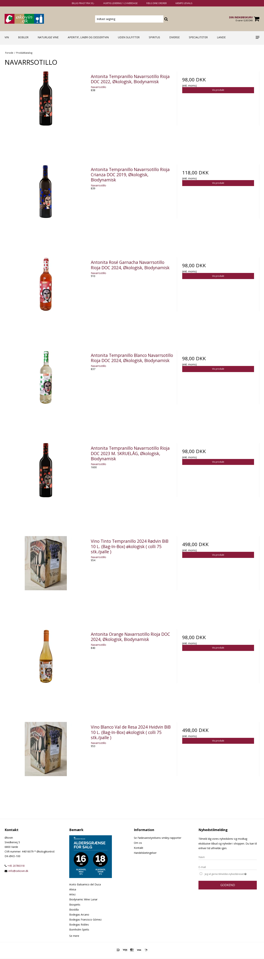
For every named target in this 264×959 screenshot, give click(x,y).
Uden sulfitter (129, 37)
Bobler (23, 37)
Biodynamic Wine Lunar (83, 899)
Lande (221, 37)
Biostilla (74, 909)
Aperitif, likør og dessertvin (88, 37)
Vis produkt (218, 90)
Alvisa (72, 889)
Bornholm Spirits (79, 929)
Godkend (227, 885)
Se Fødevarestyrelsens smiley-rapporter (157, 838)
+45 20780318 (15, 865)
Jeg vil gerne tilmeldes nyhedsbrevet (231, 873)
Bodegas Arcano (79, 914)
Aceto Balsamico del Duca (85, 884)
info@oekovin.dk (18, 871)
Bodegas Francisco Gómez (85, 919)
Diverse (174, 37)
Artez (72, 894)
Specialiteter (198, 37)
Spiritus (154, 37)
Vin (7, 37)
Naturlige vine (48, 37)
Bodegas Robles (79, 924)
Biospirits (74, 904)
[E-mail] (227, 867)
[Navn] (227, 857)
